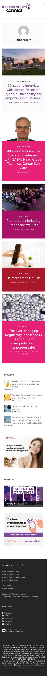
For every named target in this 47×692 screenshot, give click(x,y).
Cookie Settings (6, 663)
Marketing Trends (27, 229)
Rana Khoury (23, 40)
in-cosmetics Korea (10, 574)
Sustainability (20, 102)
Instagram (8, 621)
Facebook (7, 613)
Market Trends (31, 282)
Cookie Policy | (40, 661)
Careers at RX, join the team (13, 594)
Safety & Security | (27, 663)
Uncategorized (32, 102)
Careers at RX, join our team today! (25, 665)
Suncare (26, 172)
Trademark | (32, 661)
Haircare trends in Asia (23, 278)
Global (11, 102)
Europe (11, 352)
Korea (23, 282)
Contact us (6, 586)
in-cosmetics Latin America (13, 577)
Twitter (7, 616)
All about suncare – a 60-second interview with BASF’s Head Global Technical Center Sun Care (23, 160)
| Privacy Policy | (17, 663)
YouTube (8, 624)
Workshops (23, 354)
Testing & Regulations (30, 352)
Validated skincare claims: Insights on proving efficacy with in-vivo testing (26, 384)
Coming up (11, 504)
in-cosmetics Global (10, 572)
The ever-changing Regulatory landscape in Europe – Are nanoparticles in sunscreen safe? (23, 339)
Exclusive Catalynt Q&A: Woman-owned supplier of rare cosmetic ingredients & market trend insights (27, 420)
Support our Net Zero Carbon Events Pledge (20, 597)
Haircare (16, 282)
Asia (11, 282)
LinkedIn (8, 619)
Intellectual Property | (21, 661)
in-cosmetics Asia (9, 580)
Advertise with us (9, 588)
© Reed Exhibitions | (8, 661)
